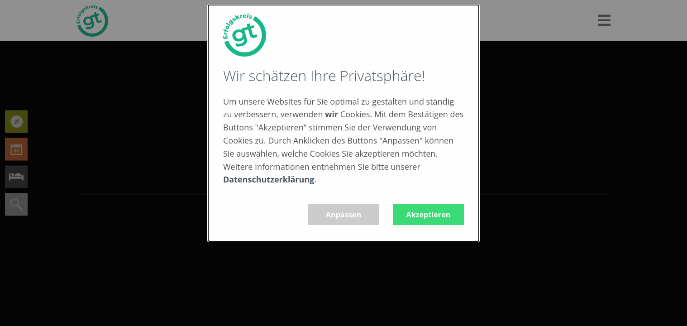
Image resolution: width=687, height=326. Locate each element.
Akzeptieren (428, 215)
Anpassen (343, 215)
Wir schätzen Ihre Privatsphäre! (324, 75)
